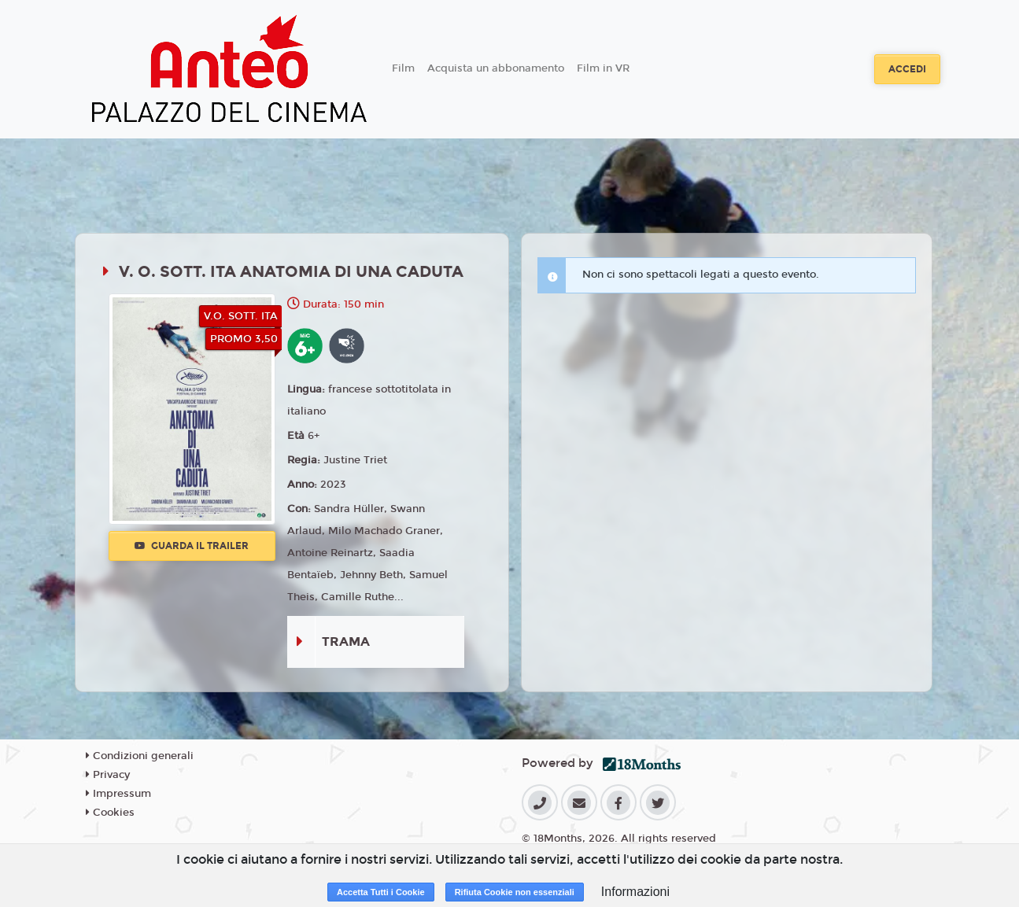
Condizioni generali (140, 756)
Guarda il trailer (192, 545)
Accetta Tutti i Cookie (381, 892)
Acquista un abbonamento (495, 68)
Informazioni (635, 891)
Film (403, 68)
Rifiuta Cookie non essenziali (514, 892)
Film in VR (603, 68)
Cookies (110, 812)
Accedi (907, 69)
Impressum (118, 793)
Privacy (108, 775)
